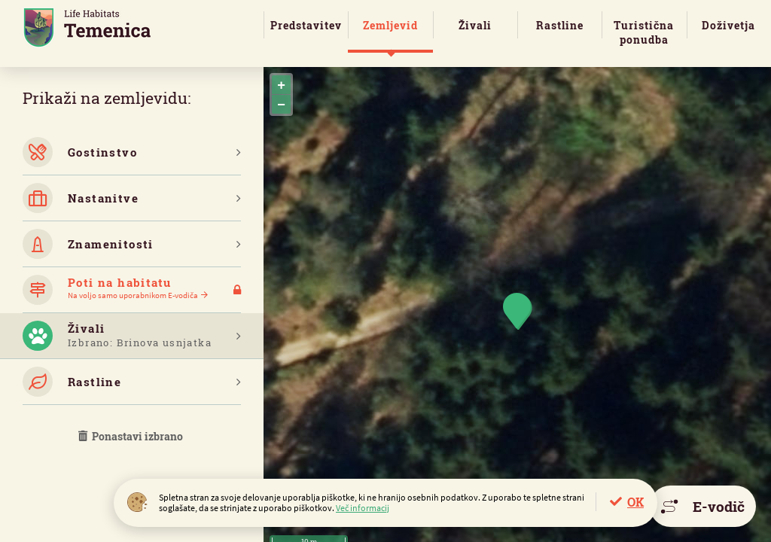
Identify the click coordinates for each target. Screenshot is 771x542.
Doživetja (728, 25)
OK (635, 502)
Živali (475, 25)
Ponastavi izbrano (132, 436)
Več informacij (362, 507)
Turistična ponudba (644, 32)
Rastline (560, 25)
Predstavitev (306, 25)
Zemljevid (390, 25)
